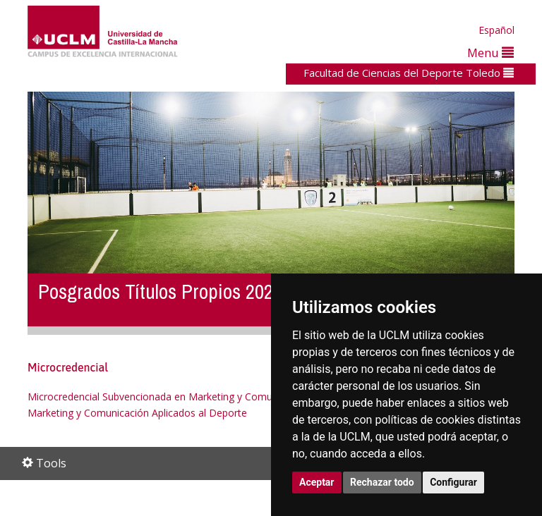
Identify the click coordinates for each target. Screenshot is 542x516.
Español (496, 30)
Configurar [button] (453, 482)
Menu (490, 52)
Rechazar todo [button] (382, 482)
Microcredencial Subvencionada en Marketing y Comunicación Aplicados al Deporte (218, 396)
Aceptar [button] (317, 482)
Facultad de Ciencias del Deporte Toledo (408, 73)
